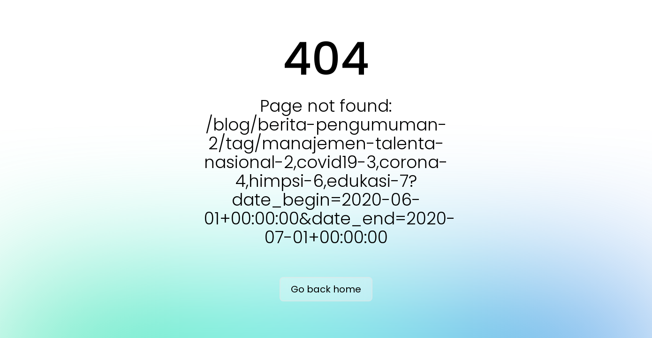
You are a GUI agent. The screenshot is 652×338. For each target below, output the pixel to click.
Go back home (326, 289)
